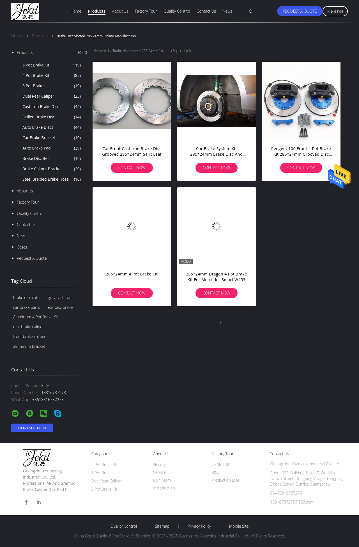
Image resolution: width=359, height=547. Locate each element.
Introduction (164, 488)
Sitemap (162, 526)
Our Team (162, 480)
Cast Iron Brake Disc (51, 106)
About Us (120, 11)
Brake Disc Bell (51, 158)
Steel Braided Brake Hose (51, 179)
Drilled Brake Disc (51, 117)
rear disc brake (60, 307)
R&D (215, 472)
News (227, 11)
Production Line (225, 480)
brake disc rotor (27, 297)
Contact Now (132, 167)
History (159, 464)
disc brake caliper (28, 326)
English (335, 11)
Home (76, 11)
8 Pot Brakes (51, 85)
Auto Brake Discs (51, 127)
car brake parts (26, 307)
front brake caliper (29, 336)
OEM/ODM (221, 464)
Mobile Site (238, 526)
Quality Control (177, 11)
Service (159, 472)
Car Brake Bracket (51, 137)
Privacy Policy (199, 526)
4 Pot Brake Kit (51, 75)
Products (96, 11)
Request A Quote (300, 11)
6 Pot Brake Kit (51, 65)
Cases (22, 247)
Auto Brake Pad (51, 148)
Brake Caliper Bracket (51, 169)
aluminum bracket (29, 346)
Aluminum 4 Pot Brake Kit (35, 317)
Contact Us (206, 11)
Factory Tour (146, 11)
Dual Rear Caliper (51, 96)
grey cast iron (60, 297)
